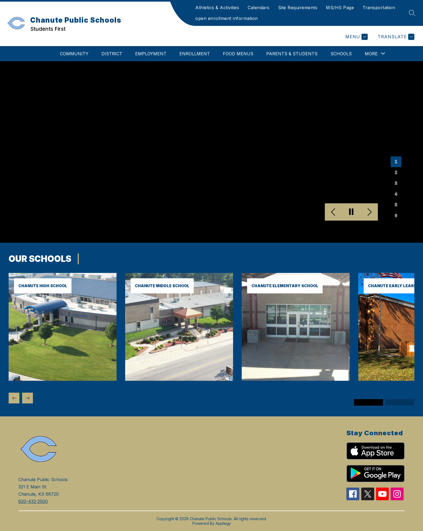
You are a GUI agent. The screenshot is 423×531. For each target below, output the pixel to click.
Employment (150, 53)
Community (74, 53)
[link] (63, 379)
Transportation (379, 7)
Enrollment (194, 53)
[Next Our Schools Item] (27, 398)
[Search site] (412, 13)
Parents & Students (292, 53)
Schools (341, 53)
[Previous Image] (334, 212)
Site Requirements (298, 7)
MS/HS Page (340, 7)
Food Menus (238, 53)
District (111, 53)
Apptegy (223, 523)
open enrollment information (226, 18)
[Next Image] (369, 212)
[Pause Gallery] (351, 212)
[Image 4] (396, 194)
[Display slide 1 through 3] (368, 402)
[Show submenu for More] (371, 53)
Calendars (259, 7)
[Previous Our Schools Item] (14, 398)
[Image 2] (396, 172)
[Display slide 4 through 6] (399, 402)
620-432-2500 (33, 501)
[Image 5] (396, 205)
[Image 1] (396, 161)
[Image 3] (396, 183)
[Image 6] (396, 215)
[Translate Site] (395, 36)
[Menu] (356, 36)
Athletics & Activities (217, 7)
